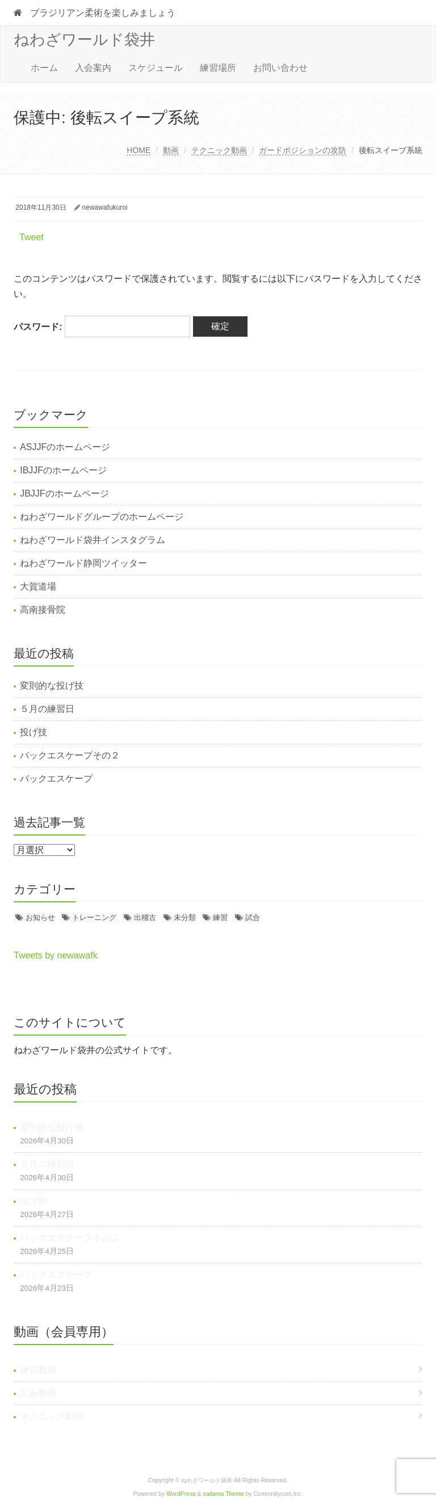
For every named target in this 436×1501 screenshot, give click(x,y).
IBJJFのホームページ (63, 470)
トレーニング (94, 917)
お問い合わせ (280, 68)
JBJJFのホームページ (64, 493)
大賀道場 (38, 586)
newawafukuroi (105, 207)
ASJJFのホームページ (65, 447)
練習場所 (218, 68)
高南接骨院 (42, 609)
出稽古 (145, 917)
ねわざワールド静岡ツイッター (83, 563)
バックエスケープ (56, 778)
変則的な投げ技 (51, 685)
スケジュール (155, 68)
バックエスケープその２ (70, 755)
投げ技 (33, 732)
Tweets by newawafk (56, 955)
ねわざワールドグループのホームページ (101, 516)
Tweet (31, 237)
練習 (220, 917)
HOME (138, 150)
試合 (252, 917)
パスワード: (102, 327)
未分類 (185, 917)
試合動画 (38, 1393)
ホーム (44, 68)
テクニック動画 (219, 150)
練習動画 (38, 1370)
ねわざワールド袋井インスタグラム (92, 540)
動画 (171, 150)
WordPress (181, 1494)
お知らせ (40, 917)
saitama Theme (223, 1494)
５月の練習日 (47, 709)
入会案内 (93, 68)
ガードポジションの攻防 (302, 150)
